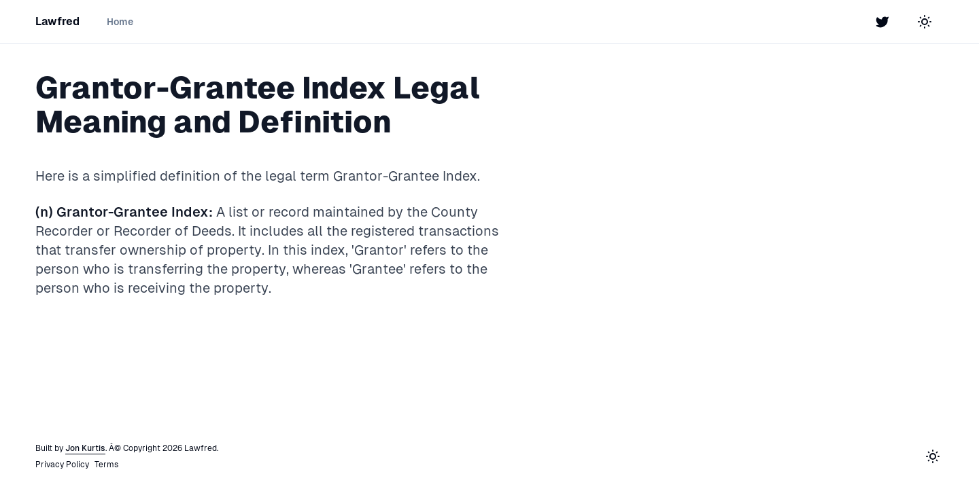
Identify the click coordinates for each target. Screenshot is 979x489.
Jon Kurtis (85, 448)
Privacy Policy (62, 464)
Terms (106, 464)
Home (120, 21)
